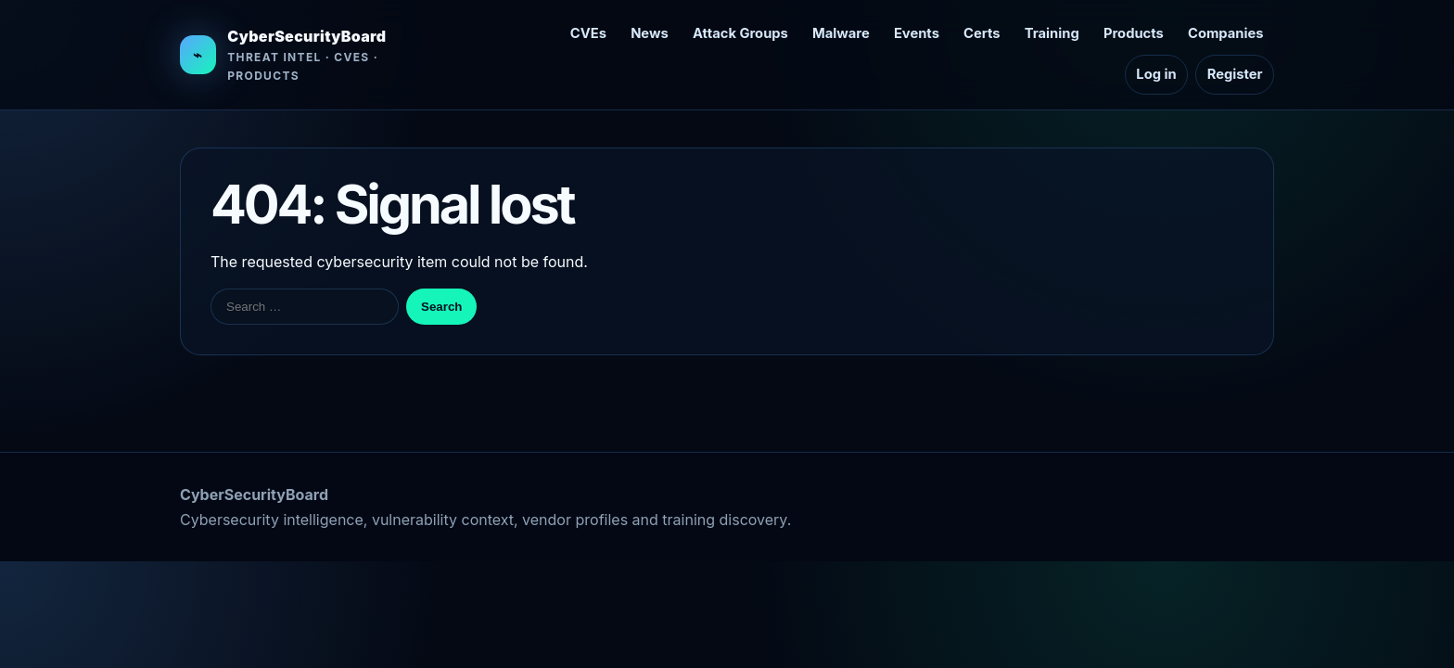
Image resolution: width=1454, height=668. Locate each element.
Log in (1156, 74)
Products (1133, 33)
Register (1235, 74)
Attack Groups (740, 33)
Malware (841, 33)
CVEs (588, 33)
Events (916, 33)
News (650, 33)
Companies (1225, 33)
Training (1052, 33)
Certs (981, 33)
